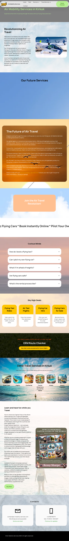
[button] (34, 251)
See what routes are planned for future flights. (34, 348)
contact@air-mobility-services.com (17, 517)
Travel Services (45, 2)
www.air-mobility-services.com (29, 173)
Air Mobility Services (14, 4)
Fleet (29, 2)
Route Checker (62, 4)
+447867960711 (51, 517)
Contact (25, 6)
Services (35, 2)
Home (24, 2)
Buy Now (9, 486)
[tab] (34, 251)
